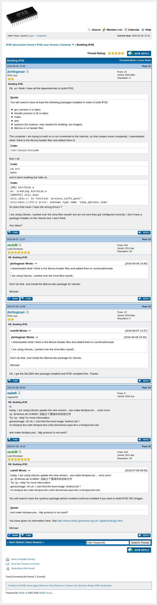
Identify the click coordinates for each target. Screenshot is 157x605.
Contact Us (13, 585)
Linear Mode (144, 60)
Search (94, 29)
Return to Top (46, 585)
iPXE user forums (48, 44)
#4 (149, 387)
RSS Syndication (103, 585)
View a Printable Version (23, 559)
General (66, 44)
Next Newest (34, 542)
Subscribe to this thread (23, 568)
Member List (112, 29)
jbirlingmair (16, 71)
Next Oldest (16, 542)
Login (31, 35)
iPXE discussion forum (20, 44)
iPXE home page (29, 585)
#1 (149, 66)
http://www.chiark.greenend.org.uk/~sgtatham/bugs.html (90, 520)
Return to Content (63, 585)
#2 (149, 239)
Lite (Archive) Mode (83, 585)
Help (146, 29)
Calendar (132, 29)
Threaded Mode (127, 60)
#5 (149, 446)
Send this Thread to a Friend (25, 564)
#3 (149, 306)
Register (41, 35)
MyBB (21, 593)
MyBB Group (45, 593)
